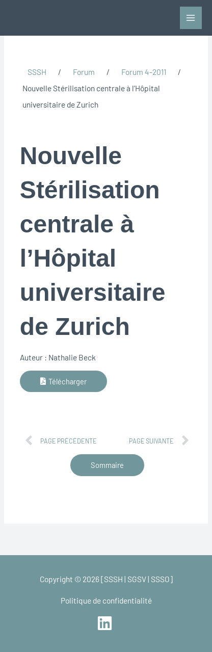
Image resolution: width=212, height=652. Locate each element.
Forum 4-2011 (143, 71)
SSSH (37, 71)
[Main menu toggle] (191, 18)
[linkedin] (105, 623)
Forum (84, 71)
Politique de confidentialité (106, 600)
